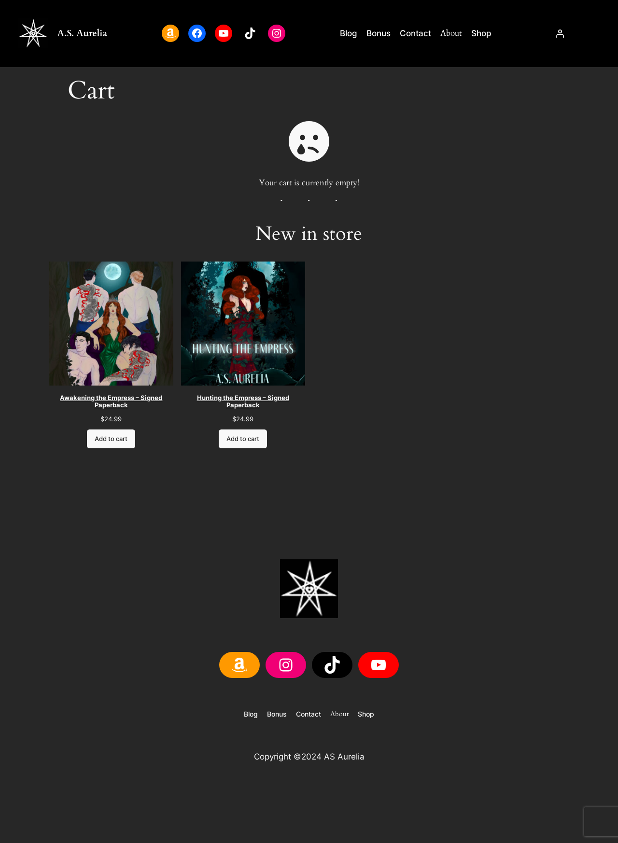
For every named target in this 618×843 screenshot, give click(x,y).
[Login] (559, 33)
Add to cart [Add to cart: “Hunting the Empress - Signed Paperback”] (243, 438)
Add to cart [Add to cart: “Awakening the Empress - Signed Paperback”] (111, 438)
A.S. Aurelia (82, 33)
